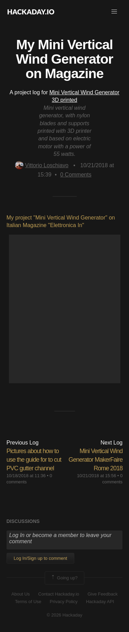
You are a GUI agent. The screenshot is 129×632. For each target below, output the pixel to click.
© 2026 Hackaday (65, 615)
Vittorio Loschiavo (41, 165)
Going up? (64, 578)
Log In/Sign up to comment (40, 558)
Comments (76, 175)
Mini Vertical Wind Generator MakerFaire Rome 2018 (95, 460)
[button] (114, 11)
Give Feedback (102, 594)
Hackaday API (100, 601)
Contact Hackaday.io (58, 594)
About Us (20, 594)
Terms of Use (28, 601)
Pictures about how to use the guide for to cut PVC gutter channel (34, 460)
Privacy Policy (64, 601)
